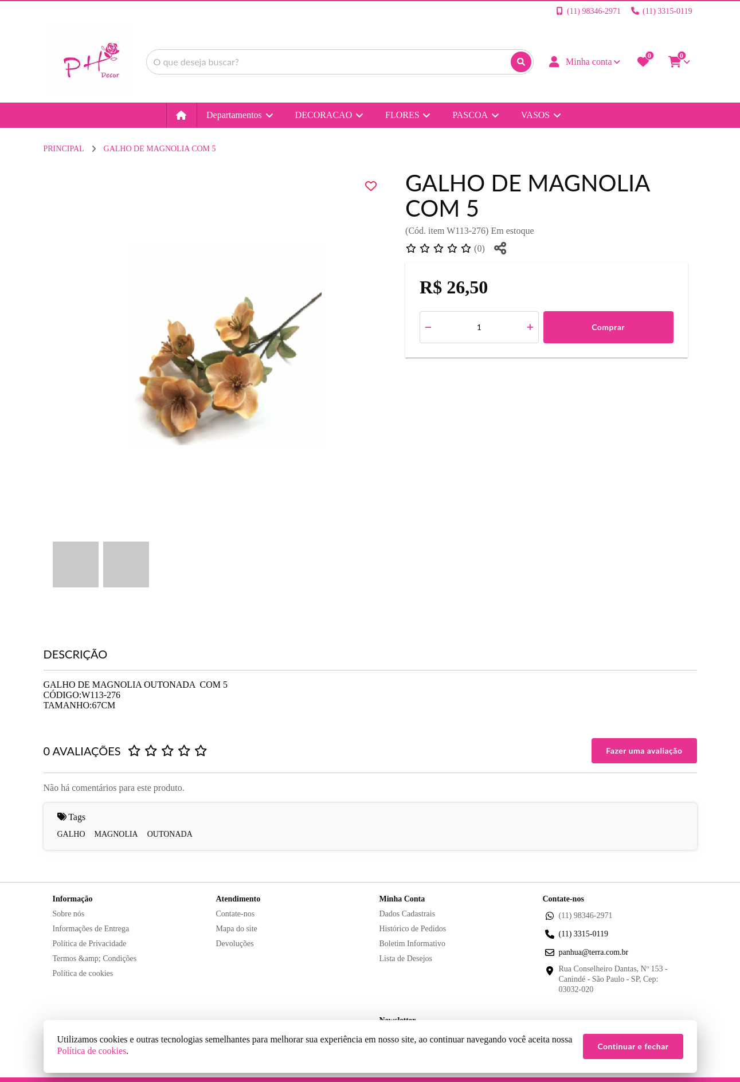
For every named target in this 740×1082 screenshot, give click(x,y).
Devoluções (235, 943)
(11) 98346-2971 (586, 915)
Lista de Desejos (406, 958)
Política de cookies (83, 973)
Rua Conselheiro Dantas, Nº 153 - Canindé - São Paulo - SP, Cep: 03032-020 (613, 979)
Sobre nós (69, 913)
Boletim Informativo (412, 943)
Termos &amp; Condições (95, 958)
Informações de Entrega (91, 928)
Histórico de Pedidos (413, 928)
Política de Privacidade (90, 943)
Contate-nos (235, 913)
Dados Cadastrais (407, 913)
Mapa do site (236, 928)
